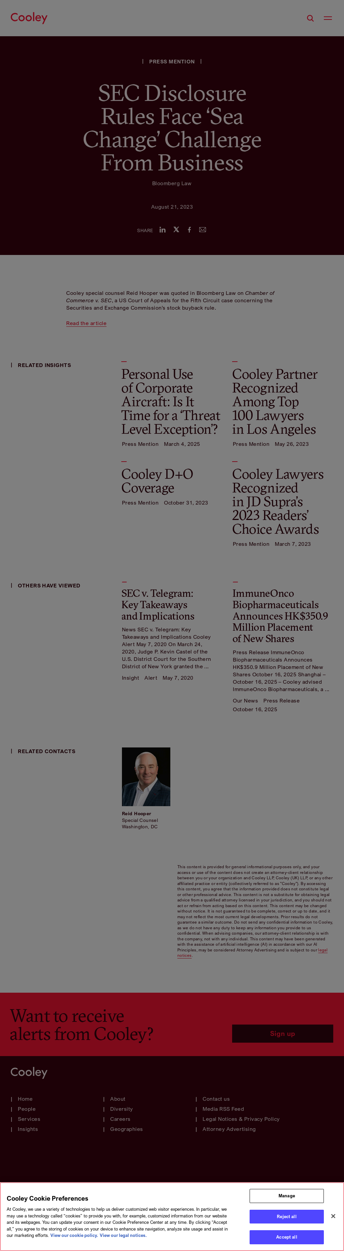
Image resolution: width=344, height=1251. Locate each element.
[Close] (333, 1216)
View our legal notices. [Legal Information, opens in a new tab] (123, 1235)
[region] (172, 1216)
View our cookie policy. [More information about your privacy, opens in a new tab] (74, 1235)
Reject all (286, 1216)
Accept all (286, 1237)
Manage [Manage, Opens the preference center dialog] (286, 1195)
